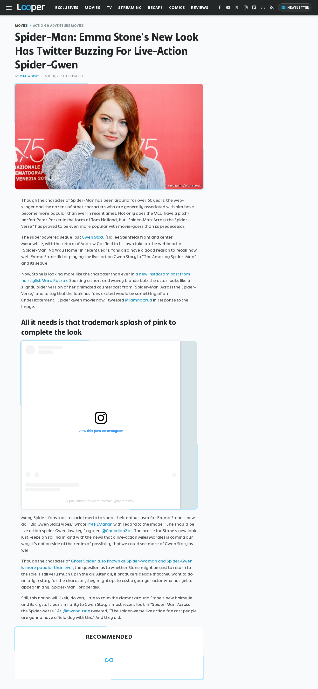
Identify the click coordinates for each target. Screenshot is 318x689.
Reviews (199, 7)
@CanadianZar (117, 531)
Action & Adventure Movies (58, 25)
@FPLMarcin (99, 524)
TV (109, 7)
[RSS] (271, 8)
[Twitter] (237, 8)
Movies (92, 7)
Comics (177, 7)
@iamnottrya (138, 300)
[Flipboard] (254, 8)
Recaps (155, 7)
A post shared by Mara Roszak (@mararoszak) (100, 501)
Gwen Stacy (93, 237)
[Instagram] (245, 8)
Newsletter (295, 8)
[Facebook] (219, 8)
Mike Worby (29, 76)
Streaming (130, 7)
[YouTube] (228, 8)
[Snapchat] (263, 8)
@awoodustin (76, 611)
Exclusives (66, 7)
